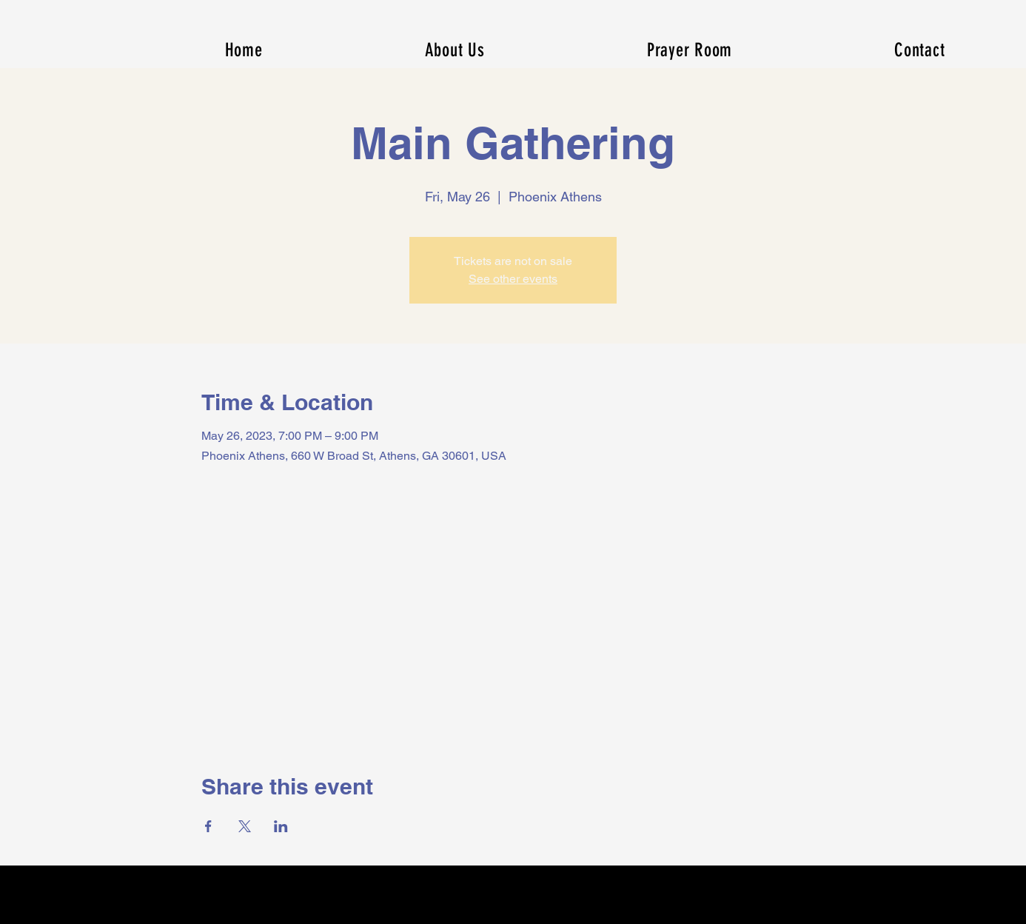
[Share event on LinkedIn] (281, 826)
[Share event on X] (245, 826)
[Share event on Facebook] (208, 826)
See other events (513, 279)
